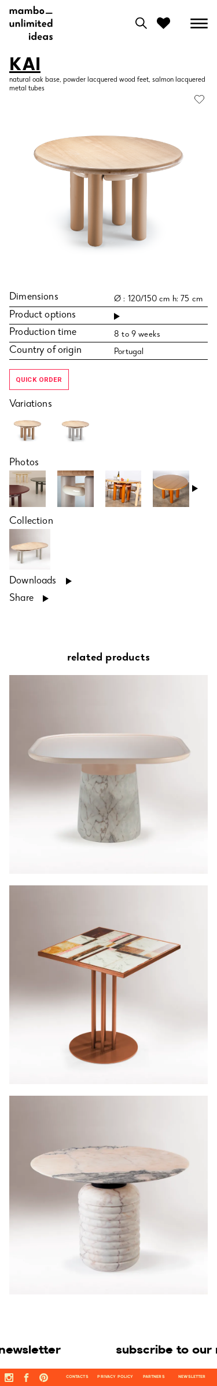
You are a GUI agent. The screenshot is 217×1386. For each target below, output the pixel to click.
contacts (77, 1377)
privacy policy (115, 1377)
